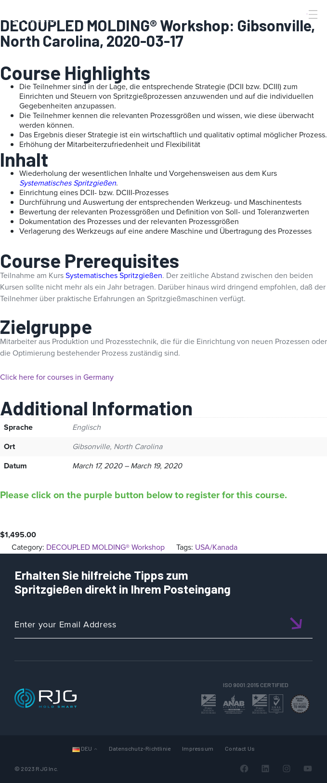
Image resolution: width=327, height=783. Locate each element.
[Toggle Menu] (312, 14)
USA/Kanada (216, 547)
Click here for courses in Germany (57, 377)
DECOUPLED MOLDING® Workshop (105, 547)
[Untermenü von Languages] (95, 748)
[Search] (299, 30)
